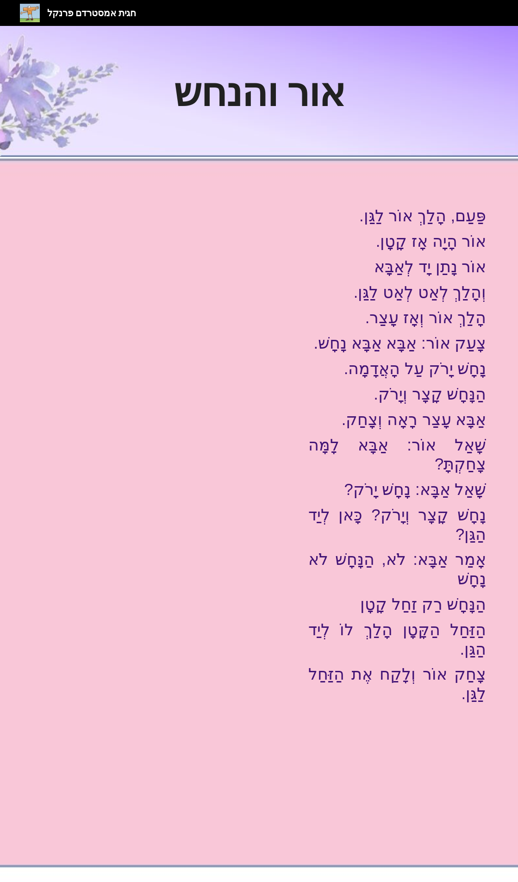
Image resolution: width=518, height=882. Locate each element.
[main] (259, 91)
